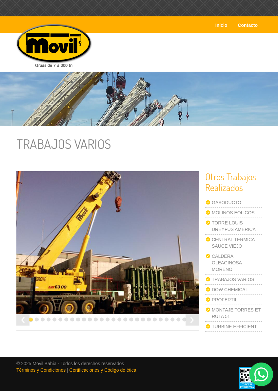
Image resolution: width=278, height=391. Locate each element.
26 (178, 319)
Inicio (221, 25)
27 (184, 319)
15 (113, 319)
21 (149, 319)
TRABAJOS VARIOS (233, 279)
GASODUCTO (226, 202)
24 (167, 319)
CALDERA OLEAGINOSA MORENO (227, 263)
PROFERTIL (224, 299)
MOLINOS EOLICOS (233, 212)
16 (119, 319)
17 (125, 319)
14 (108, 319)
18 (131, 319)
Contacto (248, 25)
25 (172, 319)
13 (102, 319)
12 (96, 319)
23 (161, 319)
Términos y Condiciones (41, 370)
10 (84, 319)
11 (90, 319)
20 (143, 319)
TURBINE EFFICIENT (234, 326)
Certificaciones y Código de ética (103, 370)
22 (155, 319)
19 (137, 319)
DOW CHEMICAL (230, 289)
